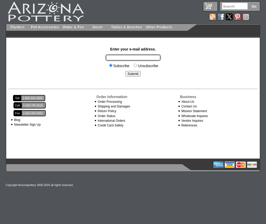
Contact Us (189, 106)
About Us (187, 102)
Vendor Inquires (192, 121)
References (189, 125)
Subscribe (121, 66)
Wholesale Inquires (194, 116)
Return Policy (107, 111)
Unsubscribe (148, 66)
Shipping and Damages (114, 106)
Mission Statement (194, 111)
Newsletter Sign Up (27, 124)
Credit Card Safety (110, 125)
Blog (17, 120)
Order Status (106, 116)
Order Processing (110, 102)
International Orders (111, 121)
